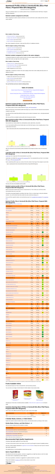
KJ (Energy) (8, 379)
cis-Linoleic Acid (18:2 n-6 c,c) (11, 284)
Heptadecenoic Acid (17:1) (10, 260)
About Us (29, 465)
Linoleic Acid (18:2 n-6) (9, 297)
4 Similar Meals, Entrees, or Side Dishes (27, 95)
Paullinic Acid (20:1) (9, 273)
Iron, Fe (7, 351)
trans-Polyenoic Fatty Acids (10, 301)
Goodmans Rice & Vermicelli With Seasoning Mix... (27, 398)
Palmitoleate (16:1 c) (9, 269)
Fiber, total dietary (9, 210)
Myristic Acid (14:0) (9, 247)
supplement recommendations (28, 445)
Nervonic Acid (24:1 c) (11, 36)
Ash (6, 375)
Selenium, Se (8, 362)
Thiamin (7, 316)
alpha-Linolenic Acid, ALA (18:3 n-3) (12, 282)
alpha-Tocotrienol (10, 78)
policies (35, 466)
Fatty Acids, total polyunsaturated (11, 227)
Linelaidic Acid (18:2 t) (11, 52)
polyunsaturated (15, 159)
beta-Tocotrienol (10, 41)
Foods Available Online (27, 91)
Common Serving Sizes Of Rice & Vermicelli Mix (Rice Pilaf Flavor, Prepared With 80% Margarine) (27, 93)
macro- (27, 107)
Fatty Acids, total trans (11, 66)
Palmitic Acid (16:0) (9, 249)
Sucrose (7, 219)
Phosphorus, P (8, 358)
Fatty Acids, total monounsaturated (11, 225)
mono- (8, 159)
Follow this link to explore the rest (35, 402)
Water (7, 371)
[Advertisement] (27, 27)
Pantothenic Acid (8, 312)
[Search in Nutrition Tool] (26, 9)
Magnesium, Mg (8, 353)
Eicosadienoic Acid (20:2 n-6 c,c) (14, 51)
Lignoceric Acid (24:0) (11, 47)
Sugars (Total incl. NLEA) (10, 221)
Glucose (7, 212)
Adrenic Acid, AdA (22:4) (12, 37)
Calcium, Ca (8, 347)
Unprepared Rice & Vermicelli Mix (12, 433)
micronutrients (33, 107)
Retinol (7, 338)
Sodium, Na (8, 364)
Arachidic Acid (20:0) (9, 238)
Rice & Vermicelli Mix (9, 429)
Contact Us (17, 459)
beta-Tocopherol (10, 39)
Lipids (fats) (8, 156)
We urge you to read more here (43, 470)
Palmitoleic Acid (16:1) (9, 271)
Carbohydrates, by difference (10, 208)
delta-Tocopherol (10, 49)
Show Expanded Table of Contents (27, 100)
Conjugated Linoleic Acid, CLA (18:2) (12, 286)
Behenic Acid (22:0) (9, 240)
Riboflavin (7, 314)
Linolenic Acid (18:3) (9, 299)
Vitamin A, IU (8, 340)
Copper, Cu (8, 349)
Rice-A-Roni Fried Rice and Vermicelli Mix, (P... (15, 400)
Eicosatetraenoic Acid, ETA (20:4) (11, 290)
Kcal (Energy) (8, 377)
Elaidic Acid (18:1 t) (11, 63)
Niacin (7, 310)
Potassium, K (8, 360)
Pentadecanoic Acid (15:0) (10, 251)
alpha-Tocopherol (9, 323)
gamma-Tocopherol (9, 334)
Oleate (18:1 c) (8, 264)
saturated (19, 158)
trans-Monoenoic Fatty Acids (13, 65)
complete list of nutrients (37, 197)
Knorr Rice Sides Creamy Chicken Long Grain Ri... (39, 400)
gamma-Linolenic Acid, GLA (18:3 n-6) (15, 81)
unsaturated (25, 158)
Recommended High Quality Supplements (27, 96)
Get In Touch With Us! (27, 98)
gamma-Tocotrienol (9, 336)
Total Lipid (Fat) (8, 234)
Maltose (7, 214)
